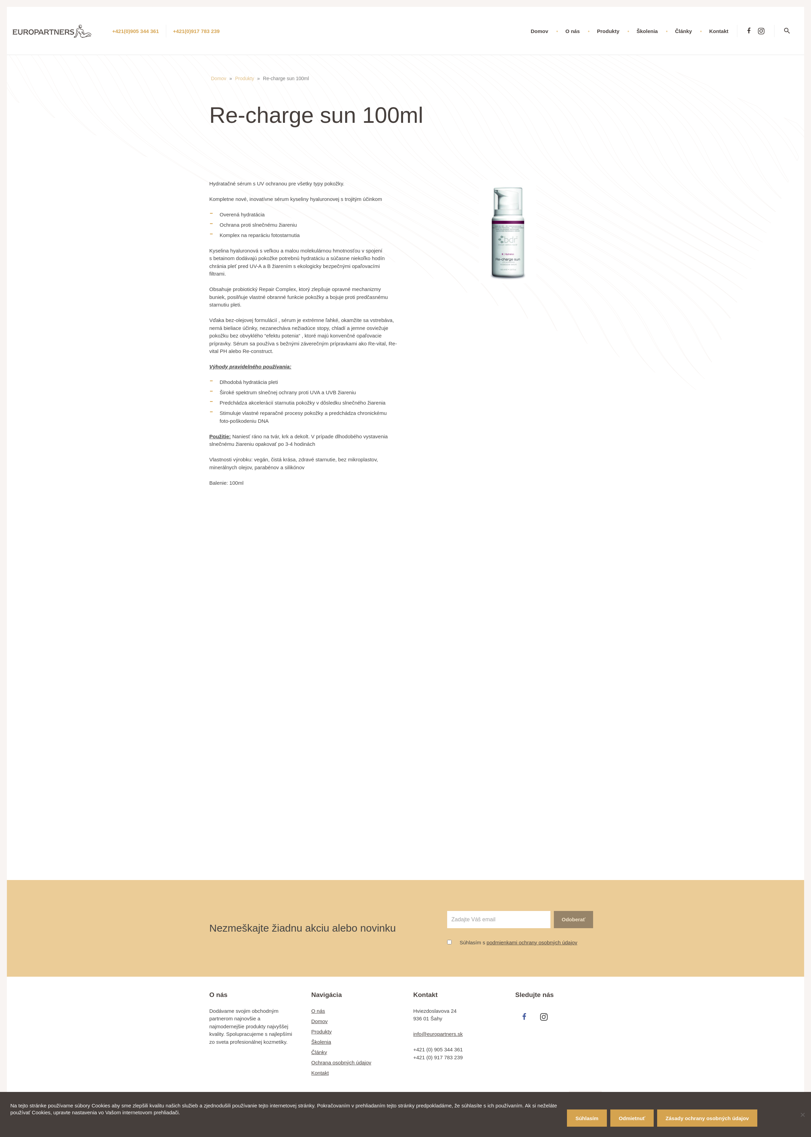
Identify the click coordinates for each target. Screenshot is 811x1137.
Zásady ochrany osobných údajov (707, 1118)
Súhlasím (587, 1118)
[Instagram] (761, 31)
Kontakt (320, 1073)
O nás (318, 1011)
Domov (218, 78)
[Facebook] (748, 31)
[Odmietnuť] (802, 1114)
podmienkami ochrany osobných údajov (532, 942)
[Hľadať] (791, 31)
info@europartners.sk (438, 1034)
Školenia (321, 1042)
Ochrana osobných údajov (341, 1062)
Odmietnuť (632, 1118)
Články (319, 1052)
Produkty (244, 78)
